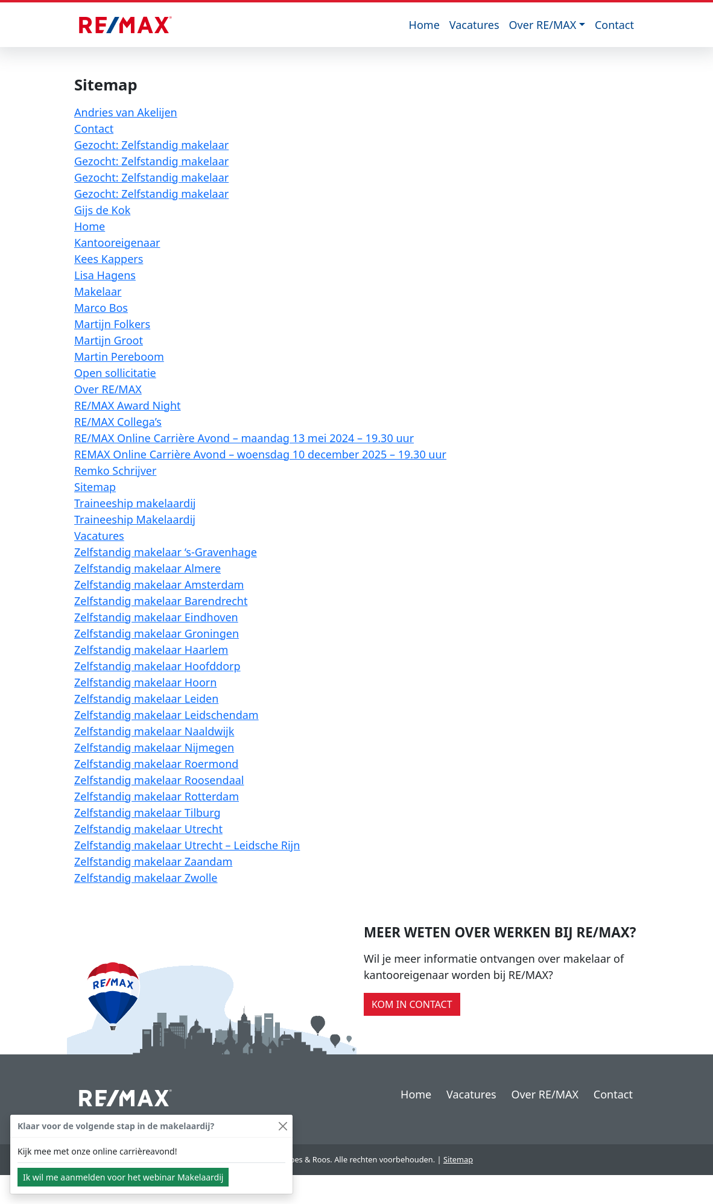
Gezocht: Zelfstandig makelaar (151, 145)
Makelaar (97, 291)
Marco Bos (101, 307)
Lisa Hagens (105, 275)
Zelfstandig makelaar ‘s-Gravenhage (165, 552)
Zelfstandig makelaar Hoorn (145, 682)
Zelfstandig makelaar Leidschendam (166, 715)
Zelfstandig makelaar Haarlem (151, 649)
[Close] (282, 1126)
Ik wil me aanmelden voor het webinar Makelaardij (123, 1177)
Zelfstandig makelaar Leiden (146, 698)
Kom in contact (412, 1004)
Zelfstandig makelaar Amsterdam (159, 584)
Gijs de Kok (102, 210)
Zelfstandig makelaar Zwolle (146, 877)
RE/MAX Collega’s (118, 421)
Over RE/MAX (543, 24)
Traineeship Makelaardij (134, 519)
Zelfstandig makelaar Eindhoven (156, 617)
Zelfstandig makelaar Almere (147, 568)
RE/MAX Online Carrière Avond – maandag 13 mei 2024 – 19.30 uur (244, 438)
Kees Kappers (108, 259)
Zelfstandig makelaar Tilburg (147, 812)
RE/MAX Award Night (127, 405)
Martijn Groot (108, 340)
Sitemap (95, 487)
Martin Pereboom (119, 356)
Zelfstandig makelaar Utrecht (148, 829)
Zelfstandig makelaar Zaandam (153, 861)
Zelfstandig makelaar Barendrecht (160, 601)
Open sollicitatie (115, 373)
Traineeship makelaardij (134, 503)
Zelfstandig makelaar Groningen (156, 633)
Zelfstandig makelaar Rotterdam (156, 796)
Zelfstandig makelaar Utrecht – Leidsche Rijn (187, 845)
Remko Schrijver (115, 470)
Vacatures (474, 24)
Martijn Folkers (112, 324)
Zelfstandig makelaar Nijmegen (154, 747)
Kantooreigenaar (117, 242)
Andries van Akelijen (125, 112)
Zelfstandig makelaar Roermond (156, 763)
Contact (614, 24)
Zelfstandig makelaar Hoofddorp (157, 666)
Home (424, 24)
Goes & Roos (307, 1159)
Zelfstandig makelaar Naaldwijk (154, 731)
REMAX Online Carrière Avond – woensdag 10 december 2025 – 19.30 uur (260, 454)
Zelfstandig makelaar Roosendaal (159, 780)
